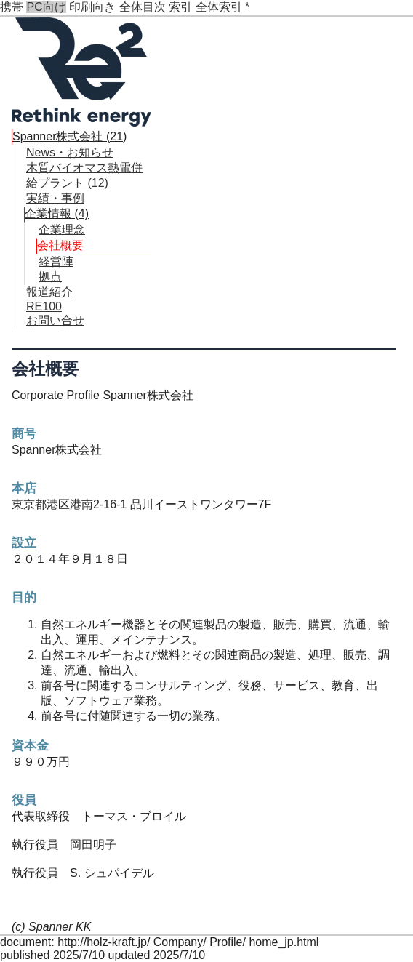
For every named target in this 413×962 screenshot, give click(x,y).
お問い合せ (55, 320)
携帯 (11, 7)
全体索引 (219, 7)
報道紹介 (49, 292)
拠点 (50, 276)
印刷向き (92, 7)
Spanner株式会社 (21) (69, 136)
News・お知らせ (69, 152)
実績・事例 (55, 198)
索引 (180, 7)
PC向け (45, 7)
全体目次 (142, 7)
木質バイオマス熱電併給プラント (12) (84, 175)
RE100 (44, 306)
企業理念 (62, 229)
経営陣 (56, 261)
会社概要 (60, 245)
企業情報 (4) (57, 213)
